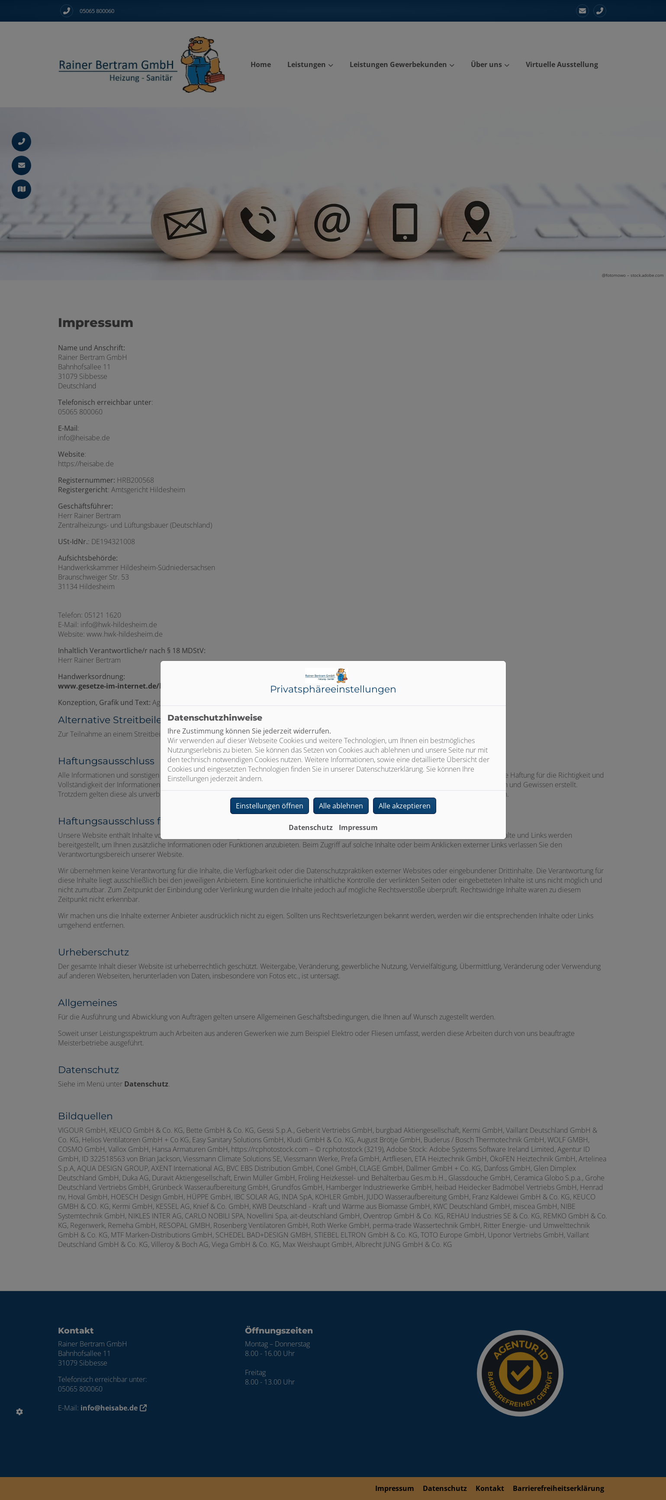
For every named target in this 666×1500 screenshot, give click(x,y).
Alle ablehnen (341, 806)
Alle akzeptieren (405, 806)
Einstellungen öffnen (269, 806)
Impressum (358, 827)
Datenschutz (311, 827)
